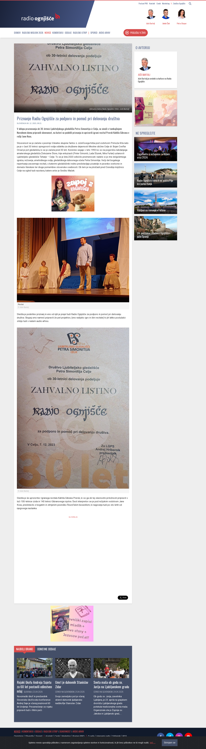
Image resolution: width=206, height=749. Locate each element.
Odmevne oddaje (46, 649)
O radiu (91, 736)
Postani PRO (143, 3)
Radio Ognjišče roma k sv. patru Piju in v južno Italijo (155, 182)
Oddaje (68, 32)
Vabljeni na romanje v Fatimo (151, 210)
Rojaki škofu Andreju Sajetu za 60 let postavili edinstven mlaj (34, 687)
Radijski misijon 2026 (32, 32)
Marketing (166, 3)
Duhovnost (65, 731)
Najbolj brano (24, 649)
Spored (93, 32)
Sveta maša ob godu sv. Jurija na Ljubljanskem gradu (111, 684)
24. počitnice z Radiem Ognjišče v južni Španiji (153, 234)
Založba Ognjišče (179, 3)
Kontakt (152, 3)
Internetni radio (103, 736)
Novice (48, 32)
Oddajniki (116, 736)
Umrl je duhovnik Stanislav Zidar (71, 684)
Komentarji (57, 32)
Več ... (152, 743)
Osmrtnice (18, 736)
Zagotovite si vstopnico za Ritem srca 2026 (153, 155)
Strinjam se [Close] (169, 742)
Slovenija (21, 123)
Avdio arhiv (104, 32)
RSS (125, 736)
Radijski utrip (80, 32)
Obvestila (29, 736)
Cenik (159, 3)
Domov (17, 32)
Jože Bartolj (144, 74)
